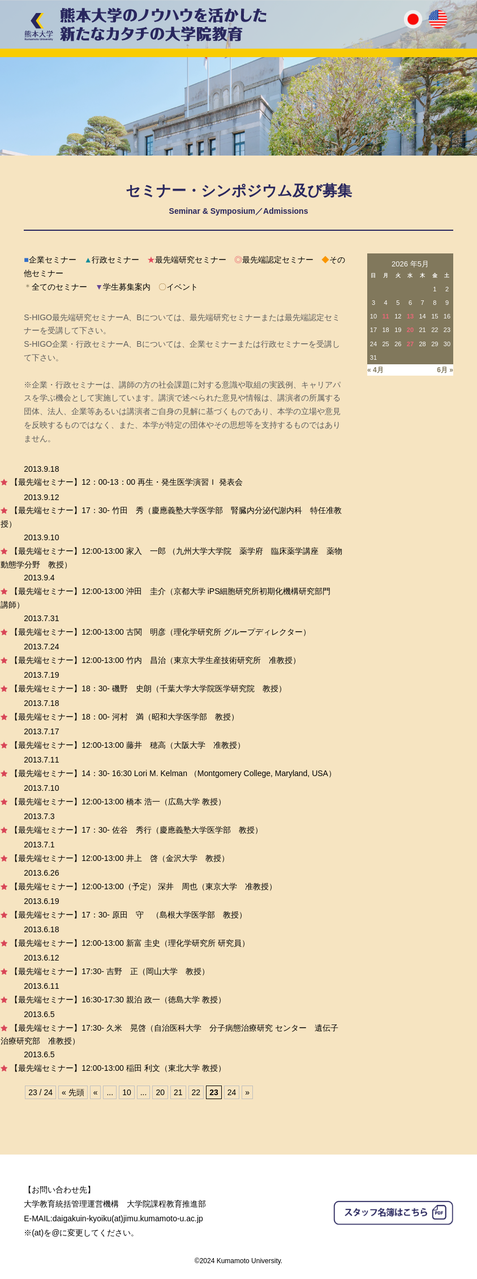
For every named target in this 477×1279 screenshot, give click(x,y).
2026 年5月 (410, 264)
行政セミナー (112, 259)
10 (126, 1092)
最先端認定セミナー (273, 259)
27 (410, 344)
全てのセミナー (55, 286)
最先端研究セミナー (186, 259)
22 (196, 1092)
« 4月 (375, 370)
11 (385, 316)
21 (178, 1092)
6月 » (445, 370)
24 (232, 1092)
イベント (178, 286)
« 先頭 (73, 1092)
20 (160, 1092)
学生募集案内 (123, 286)
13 (410, 316)
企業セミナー (50, 259)
